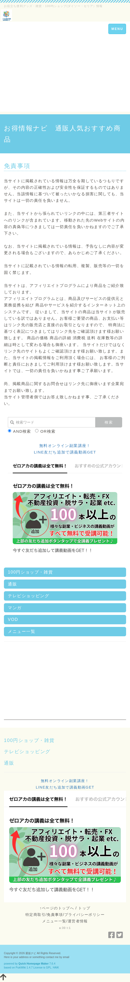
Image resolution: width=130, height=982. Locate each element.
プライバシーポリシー (84, 914)
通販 (12, 584)
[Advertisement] (65, 75)
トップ (84, 908)
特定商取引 (35, 914)
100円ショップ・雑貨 (30, 572)
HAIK (56, 967)
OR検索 (45, 431)
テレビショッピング (28, 596)
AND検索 (19, 431)
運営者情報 (78, 921)
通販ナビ (30, 953)
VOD (13, 619)
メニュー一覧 (22, 631)
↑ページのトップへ (57, 908)
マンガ (15, 608)
